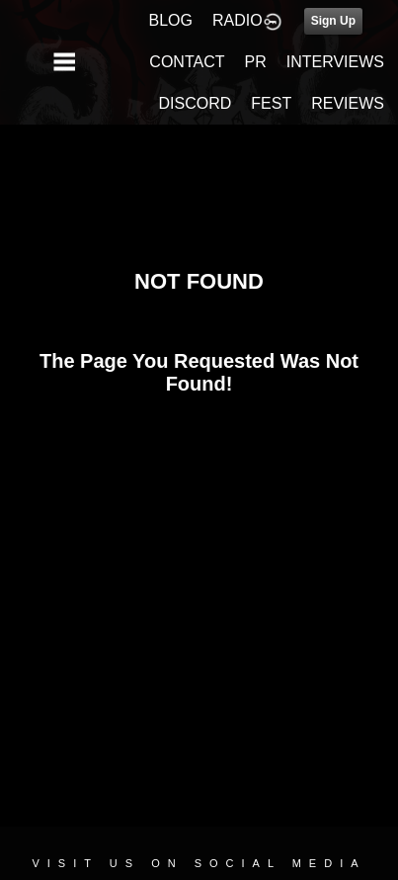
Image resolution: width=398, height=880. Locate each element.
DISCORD (195, 103)
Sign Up (333, 21)
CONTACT (186, 61)
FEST (271, 103)
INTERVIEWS (335, 61)
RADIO (237, 20)
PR (255, 61)
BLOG (171, 20)
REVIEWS (347, 103)
